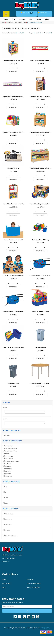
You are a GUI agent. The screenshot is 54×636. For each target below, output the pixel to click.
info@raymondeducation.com (12, 555)
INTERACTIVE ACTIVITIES (12, 461)
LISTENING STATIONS (11, 448)
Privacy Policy (45, 628)
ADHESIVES (8, 468)
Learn (6, 19)
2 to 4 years (8, 519)
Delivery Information (34, 583)
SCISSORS (8, 474)
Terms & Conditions (33, 587)
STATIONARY (8, 476)
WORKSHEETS (9, 458)
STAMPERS (8, 466)
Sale (30, 19)
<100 (6, 497)
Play (13, 19)
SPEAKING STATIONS (11, 451)
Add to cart (13, 71)
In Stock (7, 435)
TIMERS (7, 453)
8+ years (7, 530)
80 (23, 33)
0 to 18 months (9, 513)
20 (16, 33)
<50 (6, 492)
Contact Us (5, 562)
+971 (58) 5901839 (8, 558)
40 (20, 33)
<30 (6, 487)
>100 (6, 503)
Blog (47, 19)
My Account (6, 583)
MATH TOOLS (9, 456)
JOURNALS (8, 471)
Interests (22, 19)
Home (3, 22)
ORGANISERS (9, 446)
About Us (30, 579)
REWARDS (8, 463)
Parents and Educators (11, 536)
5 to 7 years (8, 524)
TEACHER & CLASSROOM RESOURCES (16, 22)
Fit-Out (38, 19)
